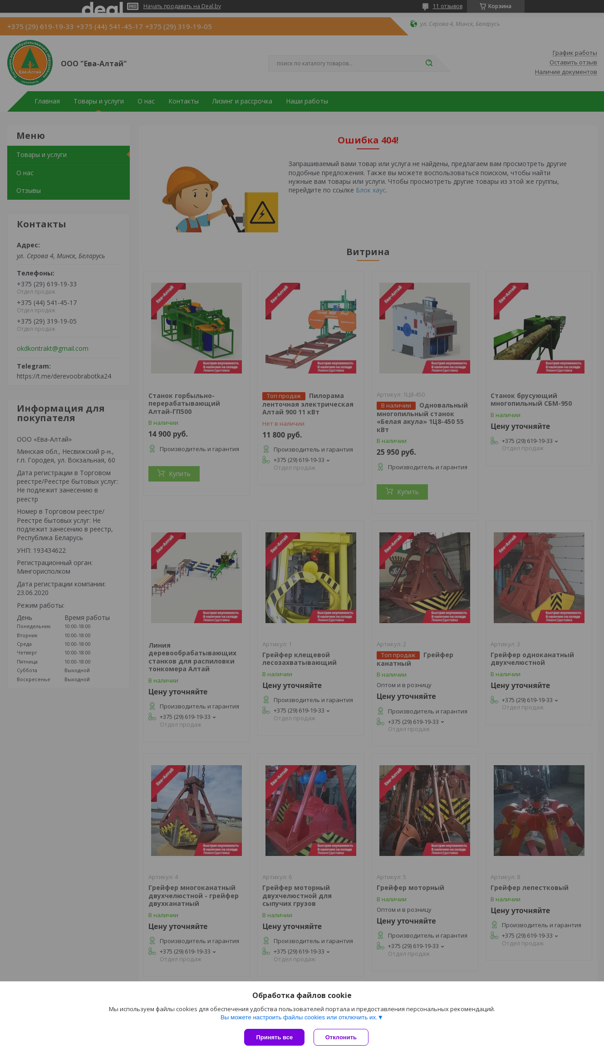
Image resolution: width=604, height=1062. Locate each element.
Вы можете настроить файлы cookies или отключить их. (299, 1017)
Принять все (274, 1037)
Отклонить (341, 1037)
